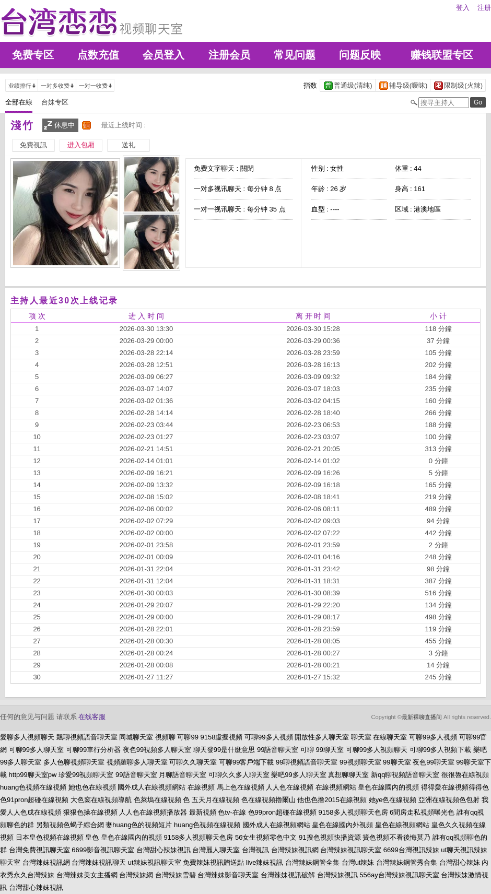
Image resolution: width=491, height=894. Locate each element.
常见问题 (294, 55)
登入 (463, 7)
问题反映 (360, 55)
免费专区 (33, 55)
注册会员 (229, 55)
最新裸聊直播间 (422, 717)
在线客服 (92, 717)
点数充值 (98, 55)
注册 (484, 7)
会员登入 (163, 55)
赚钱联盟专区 (442, 55)
